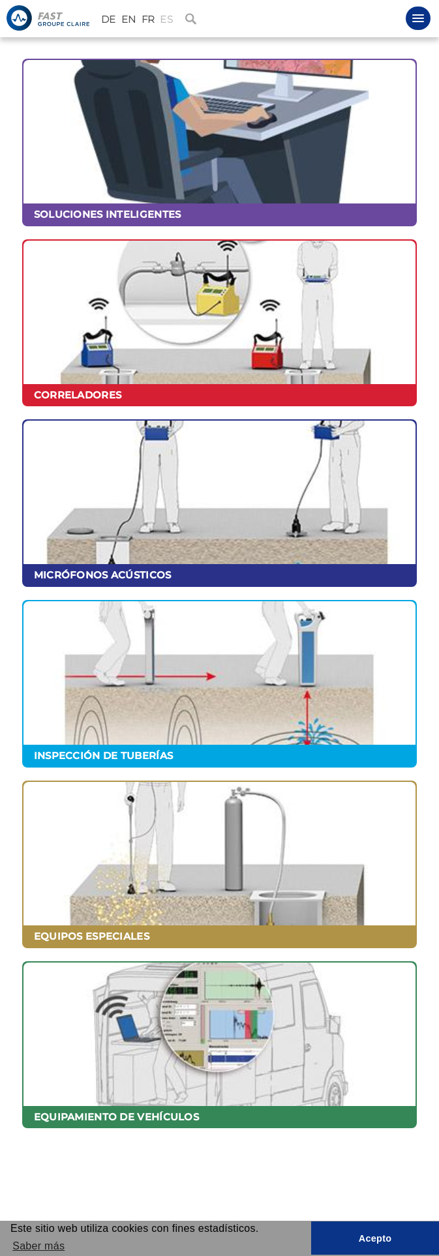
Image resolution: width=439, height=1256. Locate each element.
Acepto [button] (375, 1238)
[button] (418, 18)
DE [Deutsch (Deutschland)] (108, 19)
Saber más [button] (38, 1245)
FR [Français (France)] (148, 19)
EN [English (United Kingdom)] (128, 19)
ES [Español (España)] (166, 19)
